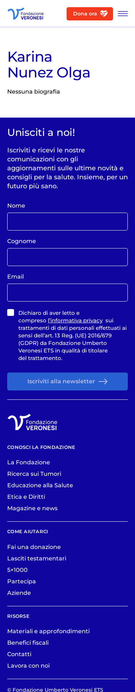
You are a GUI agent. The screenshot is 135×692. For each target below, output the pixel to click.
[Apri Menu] (121, 14)
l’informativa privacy (75, 320)
